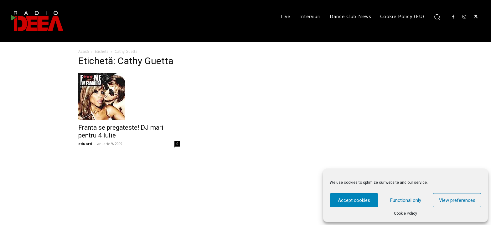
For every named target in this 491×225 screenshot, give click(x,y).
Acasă (83, 51)
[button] (437, 16)
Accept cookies (354, 200)
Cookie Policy (405, 213)
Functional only (405, 200)
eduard (85, 143)
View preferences (457, 200)
